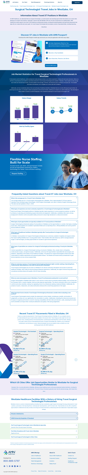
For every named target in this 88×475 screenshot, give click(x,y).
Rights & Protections (42, 471)
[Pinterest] (12, 466)
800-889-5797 (11, 461)
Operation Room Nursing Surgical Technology (21, 427)
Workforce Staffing (36, 458)
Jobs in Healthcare (36, 455)
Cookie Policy (51, 471)
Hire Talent (24, 2)
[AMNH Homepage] (6, 2)
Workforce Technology (37, 463)
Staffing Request (72, 458)
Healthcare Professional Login (72, 461)
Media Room (53, 463)
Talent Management (35, 2)
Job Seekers (15, 2)
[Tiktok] (15, 466)
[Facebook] (4, 466)
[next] (76, 359)
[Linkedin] (10, 466)
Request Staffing (17, 173)
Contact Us (71, 455)
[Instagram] (20, 466)
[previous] (12, 359)
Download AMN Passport (51, 65)
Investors (52, 461)
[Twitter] (7, 466)
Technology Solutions (49, 2)
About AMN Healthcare (56, 455)
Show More (44, 26)
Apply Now (77, 2)
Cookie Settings (58, 471)
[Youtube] (17, 466)
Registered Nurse (15, 433)
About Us (60, 2)
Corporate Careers (54, 458)
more (44, 391)
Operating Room (51, 225)
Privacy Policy (34, 471)
